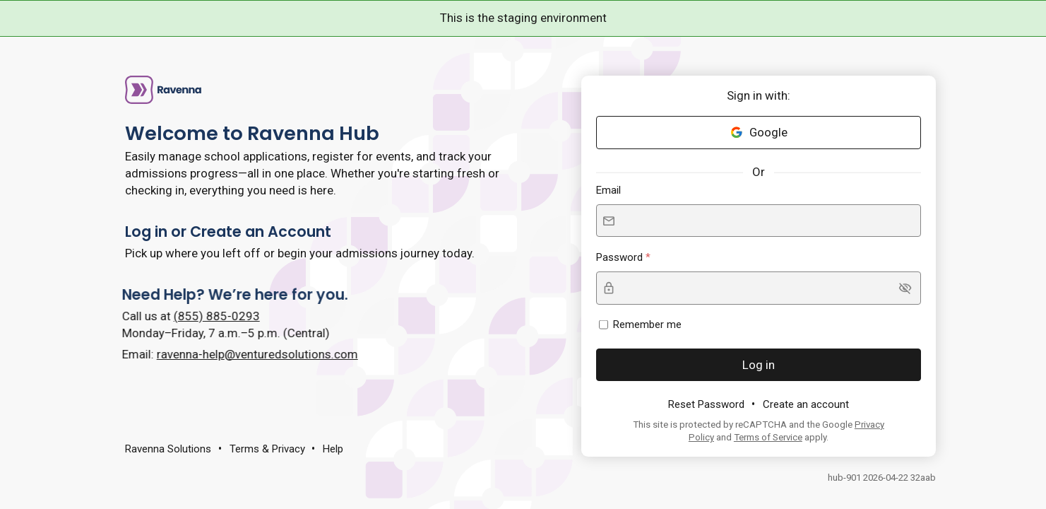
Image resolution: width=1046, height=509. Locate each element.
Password (621, 257)
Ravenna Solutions (168, 449)
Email (608, 190)
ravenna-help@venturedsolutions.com (244, 354)
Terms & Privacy (267, 449)
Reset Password (706, 404)
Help (333, 449)
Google (759, 132)
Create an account (806, 404)
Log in (758, 365)
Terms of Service (768, 437)
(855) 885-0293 (203, 316)
